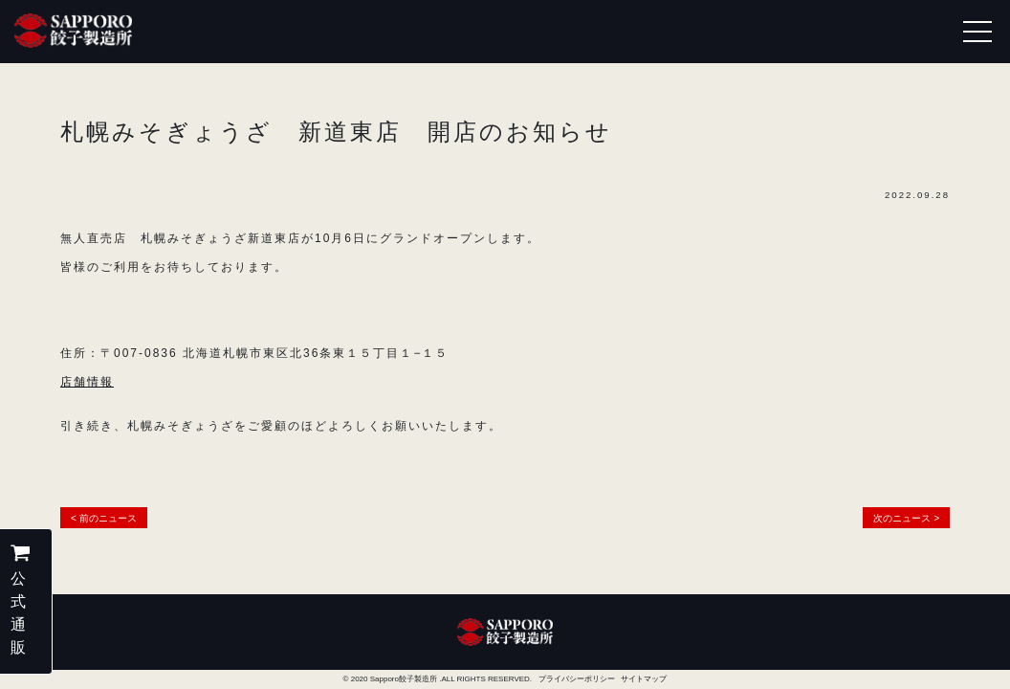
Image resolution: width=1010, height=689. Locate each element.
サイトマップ (644, 679)
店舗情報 (87, 382)
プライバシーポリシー (576, 679)
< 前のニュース (104, 518)
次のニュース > (906, 518)
